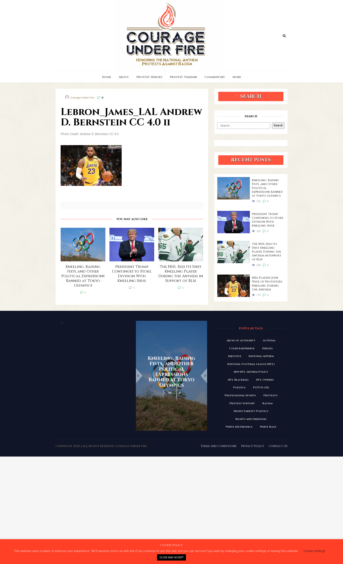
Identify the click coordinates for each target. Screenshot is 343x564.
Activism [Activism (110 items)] (269, 340)
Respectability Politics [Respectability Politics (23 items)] (251, 411)
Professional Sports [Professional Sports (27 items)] (240, 395)
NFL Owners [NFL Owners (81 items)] (265, 380)
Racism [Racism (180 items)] (267, 403)
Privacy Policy (252, 446)
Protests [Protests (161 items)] (270, 395)
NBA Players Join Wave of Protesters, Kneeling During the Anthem (267, 283)
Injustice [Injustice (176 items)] (234, 356)
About (124, 77)
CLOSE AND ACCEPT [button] (171, 557)
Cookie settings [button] (314, 551)
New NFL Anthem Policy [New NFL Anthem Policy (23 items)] (251, 372)
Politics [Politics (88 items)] (239, 387)
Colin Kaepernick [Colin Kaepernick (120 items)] (242, 348)
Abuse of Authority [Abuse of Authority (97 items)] (240, 340)
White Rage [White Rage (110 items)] (268, 427)
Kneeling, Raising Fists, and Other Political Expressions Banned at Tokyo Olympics (267, 188)
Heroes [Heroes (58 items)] (267, 348)
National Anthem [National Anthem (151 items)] (261, 356)
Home (106, 77)
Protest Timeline (183, 77)
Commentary (214, 77)
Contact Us (278, 446)
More (237, 77)
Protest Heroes (149, 77)
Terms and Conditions (218, 446)
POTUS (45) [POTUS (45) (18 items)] (261, 387)
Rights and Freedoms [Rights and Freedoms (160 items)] (251, 419)
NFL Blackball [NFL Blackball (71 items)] (238, 380)
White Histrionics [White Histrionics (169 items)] (239, 427)
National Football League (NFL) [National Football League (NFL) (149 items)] (251, 364)
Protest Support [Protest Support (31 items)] (242, 403)
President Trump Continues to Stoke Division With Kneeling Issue (267, 220)
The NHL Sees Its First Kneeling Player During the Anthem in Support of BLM (266, 251)
